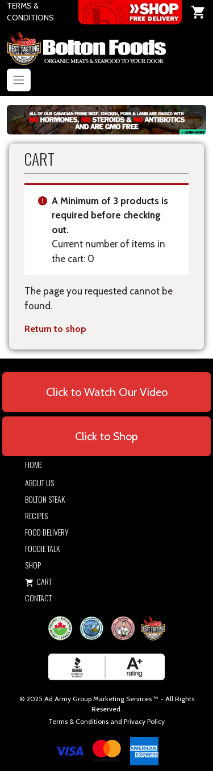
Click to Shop (106, 436)
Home (33, 464)
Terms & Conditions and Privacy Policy (106, 721)
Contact (38, 598)
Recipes (36, 515)
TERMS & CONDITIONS (30, 12)
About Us (39, 482)
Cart (38, 581)
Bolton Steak (45, 499)
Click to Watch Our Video (107, 392)
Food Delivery (47, 532)
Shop (33, 565)
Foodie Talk (42, 548)
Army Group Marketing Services (103, 698)
